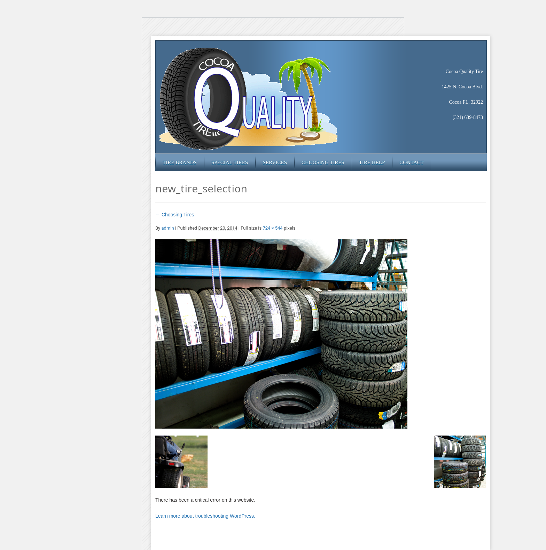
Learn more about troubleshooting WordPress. (205, 516)
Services (275, 162)
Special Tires (229, 162)
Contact (411, 162)
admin (167, 228)
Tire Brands (180, 162)
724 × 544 (272, 228)
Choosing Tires (323, 162)
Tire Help (372, 162)
